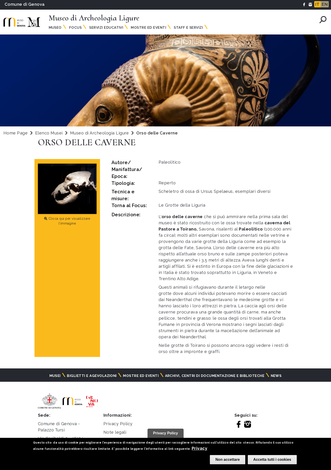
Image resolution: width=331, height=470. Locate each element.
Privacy (199, 448)
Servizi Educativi (106, 28)
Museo (55, 28)
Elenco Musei (49, 133)
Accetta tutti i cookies (272, 459)
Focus (75, 28)
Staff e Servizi (188, 28)
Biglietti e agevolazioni (92, 376)
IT (317, 4)
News (276, 376)
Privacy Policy (118, 423)
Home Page (15, 133)
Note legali (114, 432)
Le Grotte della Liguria (182, 205)
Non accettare (227, 459)
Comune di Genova (25, 4)
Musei (55, 376)
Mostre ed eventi (141, 376)
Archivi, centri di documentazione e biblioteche (215, 376)
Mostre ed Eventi (148, 28)
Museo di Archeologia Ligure (100, 133)
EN (325, 4)
